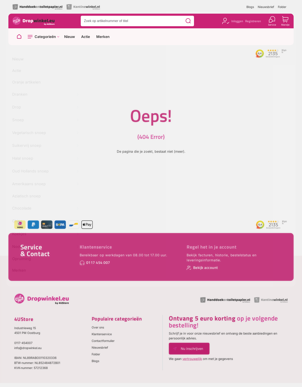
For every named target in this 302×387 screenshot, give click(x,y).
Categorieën (45, 37)
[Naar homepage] (19, 36)
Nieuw (69, 37)
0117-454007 (23, 343)
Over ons (98, 327)
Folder (282, 7)
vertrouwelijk (192, 359)
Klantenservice (96, 246)
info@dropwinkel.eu (28, 348)
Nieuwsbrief (266, 7)
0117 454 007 (98, 262)
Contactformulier (103, 341)
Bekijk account (205, 267)
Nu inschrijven (192, 349)
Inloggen (237, 21)
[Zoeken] (188, 21)
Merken (102, 37)
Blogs (250, 7)
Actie (85, 37)
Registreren (253, 21)
